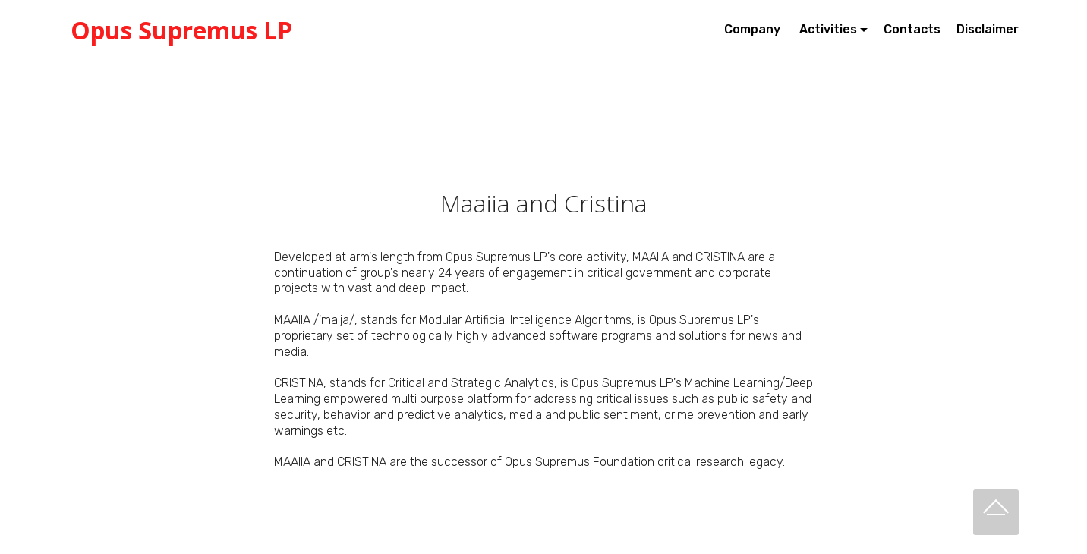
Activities (828, 29)
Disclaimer (987, 29)
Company (753, 29)
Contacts (912, 29)
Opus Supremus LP (181, 30)
